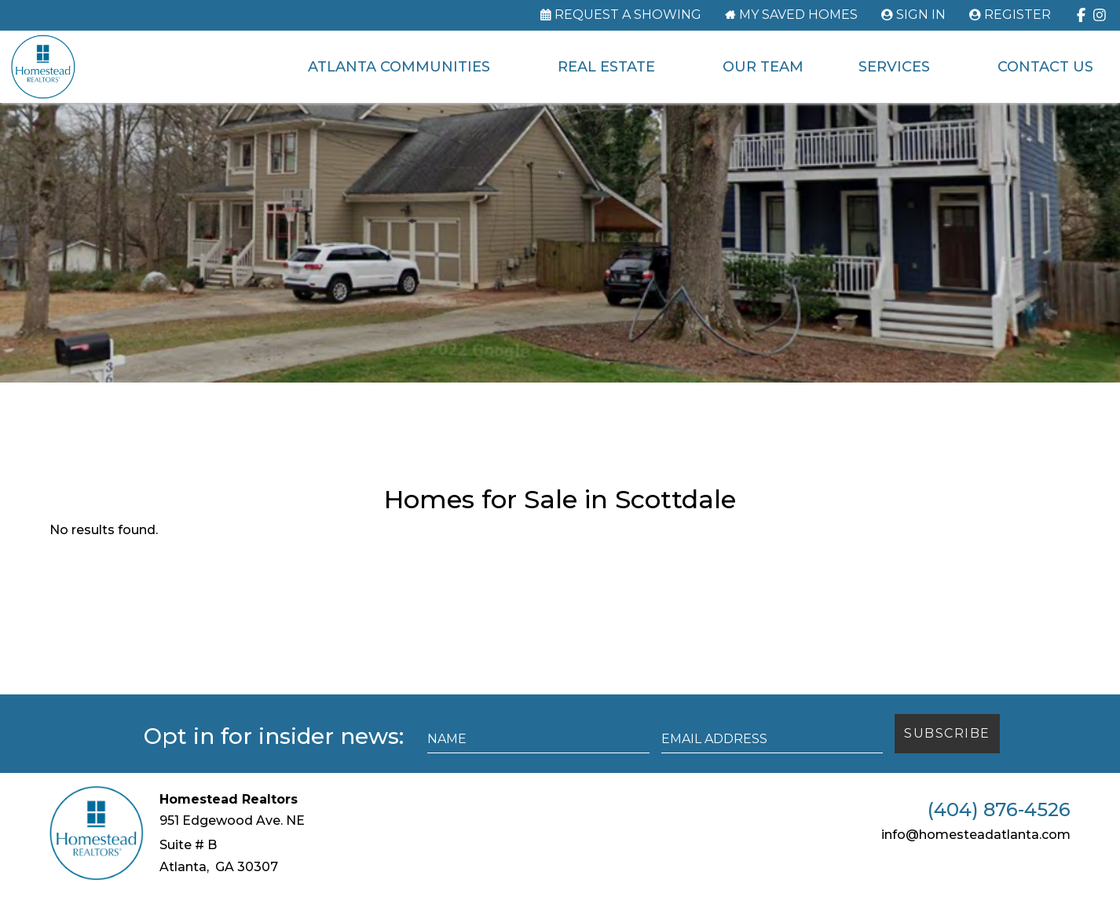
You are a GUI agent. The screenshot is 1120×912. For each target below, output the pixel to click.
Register (1017, 15)
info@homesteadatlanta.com (976, 853)
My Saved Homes (798, 15)
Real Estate (605, 66)
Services (893, 66)
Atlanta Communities (398, 66)
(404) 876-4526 (999, 828)
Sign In (921, 15)
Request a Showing (628, 15)
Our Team (762, 66)
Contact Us (1045, 66)
